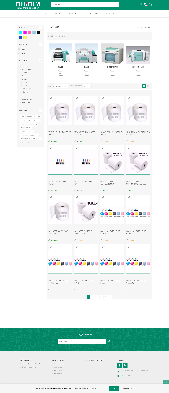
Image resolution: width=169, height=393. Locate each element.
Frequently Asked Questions (32, 365)
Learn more (127, 388)
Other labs (138, 69)
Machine (23, 46)
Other (60, 77)
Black (39, 34)
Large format (27, 100)
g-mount (36, 122)
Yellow (25, 39)
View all (22, 144)
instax (23, 125)
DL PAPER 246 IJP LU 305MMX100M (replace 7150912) (136, 185)
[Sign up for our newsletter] (82, 343)
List (148, 87)
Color (22, 29)
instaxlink (24, 136)
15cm (22, 118)
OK (114, 388)
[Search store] (85, 5)
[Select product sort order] (61, 88)
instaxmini (33, 136)
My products (58, 375)
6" (34, 118)
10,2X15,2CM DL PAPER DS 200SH (59, 135)
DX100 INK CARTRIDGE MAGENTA (58, 283)
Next (110, 298)
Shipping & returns (29, 368)
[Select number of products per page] (87, 88)
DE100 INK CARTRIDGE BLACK (58, 184)
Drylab (24, 80)
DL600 (60, 69)
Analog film (26, 104)
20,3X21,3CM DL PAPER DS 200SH (112, 135)
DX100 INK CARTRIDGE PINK (84, 283)
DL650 (86, 69)
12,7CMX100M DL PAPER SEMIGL (84, 135)
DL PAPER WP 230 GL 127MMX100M (83, 234)
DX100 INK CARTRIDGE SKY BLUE (112, 283)
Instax (24, 97)
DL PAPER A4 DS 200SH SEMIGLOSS (58, 234)
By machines (26, 71)
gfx (29, 122)
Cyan (20, 34)
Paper (60, 72)
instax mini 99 (26, 129)
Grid (144, 87)
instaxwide (37, 140)
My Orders (58, 372)
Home (139, 29)
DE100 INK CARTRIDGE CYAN (84, 184)
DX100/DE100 (112, 69)
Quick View (51, 99)
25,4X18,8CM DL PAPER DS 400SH (138, 135)
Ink (60, 75)
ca (39, 118)
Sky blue (34, 34)
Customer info (59, 365)
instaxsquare (25, 140)
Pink (29, 34)
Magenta (25, 34)
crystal (23, 122)
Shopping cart (149, 5)
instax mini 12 (32, 125)
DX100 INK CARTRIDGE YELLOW (136, 283)
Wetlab (24, 77)
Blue (20, 39)
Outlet (24, 74)
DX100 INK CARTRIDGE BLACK (110, 234)
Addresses (58, 368)
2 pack (29, 118)
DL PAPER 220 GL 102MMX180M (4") (108, 184)
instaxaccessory (26, 133)
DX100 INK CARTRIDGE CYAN (136, 234)
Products (25, 68)
